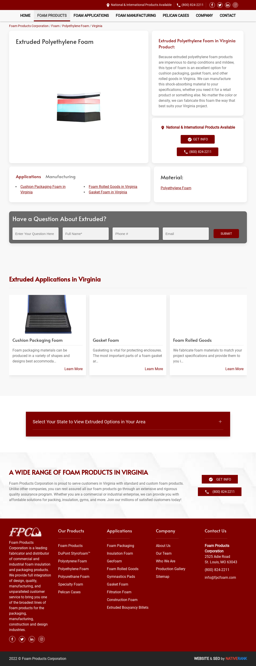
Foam (55, 26)
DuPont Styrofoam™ (74, 553)
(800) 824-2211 (193, 5)
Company (204, 15)
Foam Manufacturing (136, 15)
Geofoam (114, 561)
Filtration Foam (119, 592)
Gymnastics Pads (121, 576)
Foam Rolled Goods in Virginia (113, 187)
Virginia (97, 26)
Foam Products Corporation (29, 26)
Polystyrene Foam (72, 561)
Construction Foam (122, 600)
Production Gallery (170, 569)
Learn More (73, 369)
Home (25, 15)
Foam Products (52, 15)
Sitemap (162, 576)
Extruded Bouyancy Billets (127, 607)
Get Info (197, 139)
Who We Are (165, 561)
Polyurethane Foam (73, 576)
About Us (163, 546)
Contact (228, 15)
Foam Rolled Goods (122, 569)
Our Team (164, 553)
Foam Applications (91, 15)
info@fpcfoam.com (220, 577)
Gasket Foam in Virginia (108, 192)
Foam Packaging (120, 546)
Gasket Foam (117, 584)
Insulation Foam (120, 553)
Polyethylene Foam (75, 26)
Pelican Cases (176, 15)
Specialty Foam (70, 584)
